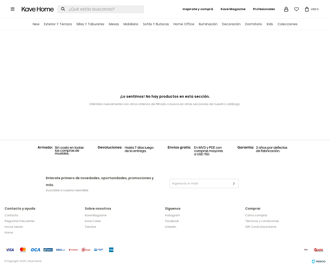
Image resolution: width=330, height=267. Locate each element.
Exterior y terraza (58, 24)
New (36, 24)
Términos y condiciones (262, 221)
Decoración (231, 24)
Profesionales (264, 9)
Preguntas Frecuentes (20, 221)
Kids (270, 24)
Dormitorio (253, 24)
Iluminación (208, 24)
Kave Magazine (233, 9)
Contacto (11, 215)
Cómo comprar (256, 215)
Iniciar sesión (14, 227)
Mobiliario (131, 24)
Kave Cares (93, 221)
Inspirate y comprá (198, 9)
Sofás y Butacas (156, 24)
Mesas (114, 24)
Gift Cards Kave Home (260, 227)
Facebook (172, 221)
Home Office (183, 24)
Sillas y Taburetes (90, 24)
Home (9, 232)
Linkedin (170, 227)
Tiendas (90, 227)
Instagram (172, 215)
